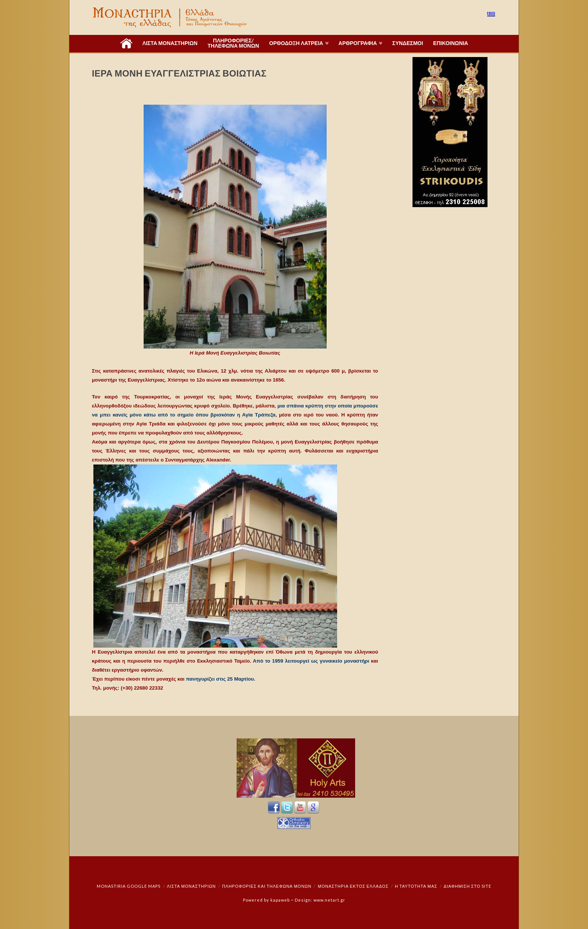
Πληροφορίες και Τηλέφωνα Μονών (266, 886)
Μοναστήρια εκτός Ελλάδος (353, 886)
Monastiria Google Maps (128, 886)
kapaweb (280, 899)
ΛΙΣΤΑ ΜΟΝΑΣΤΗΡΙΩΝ (191, 886)
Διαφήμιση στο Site (467, 886)
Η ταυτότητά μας (416, 886)
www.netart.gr (329, 899)
